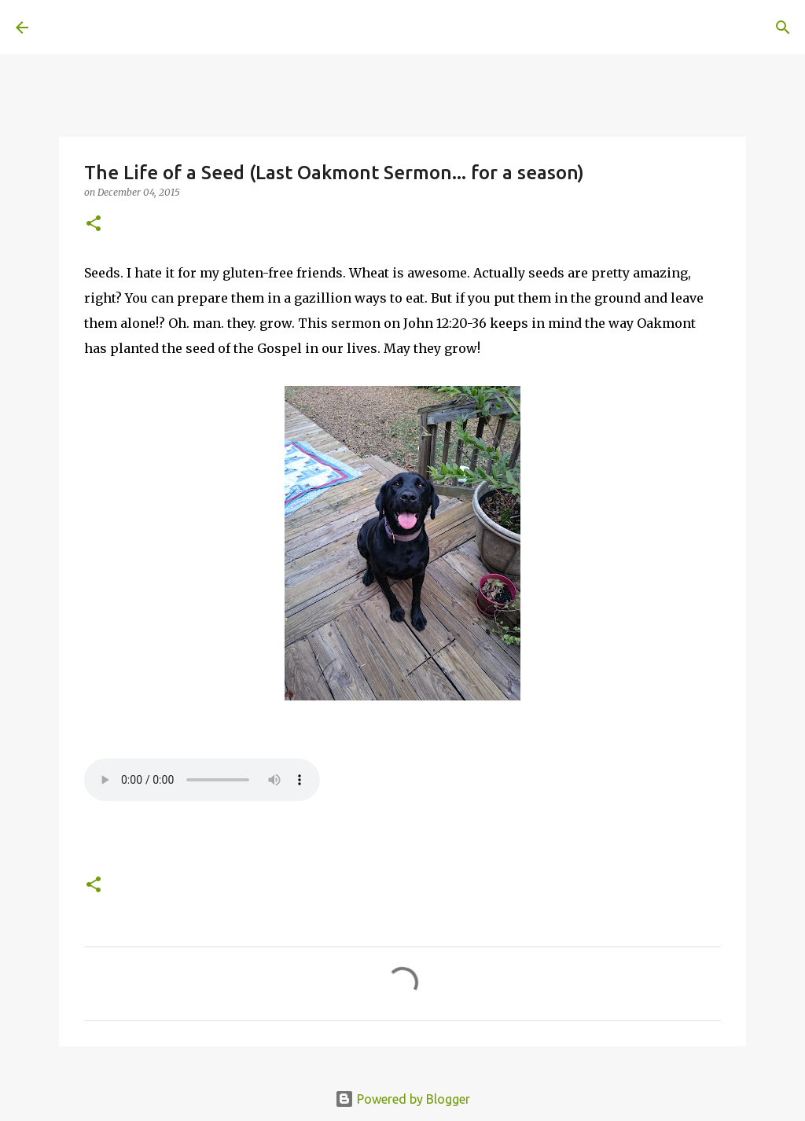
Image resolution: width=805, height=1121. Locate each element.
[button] (93, 224)
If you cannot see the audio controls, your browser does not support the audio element (202, 780)
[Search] (264, 27)
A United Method (143, 27)
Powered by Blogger (402, 1099)
